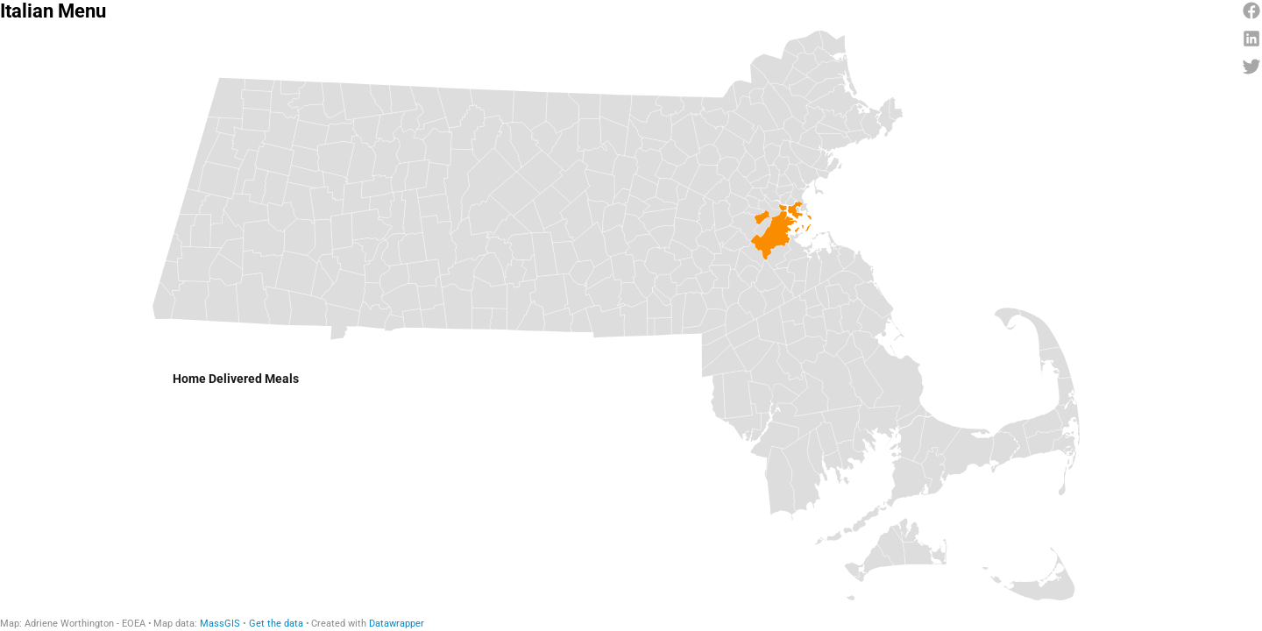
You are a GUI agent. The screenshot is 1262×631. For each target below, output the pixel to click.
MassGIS (220, 623)
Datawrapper (396, 623)
